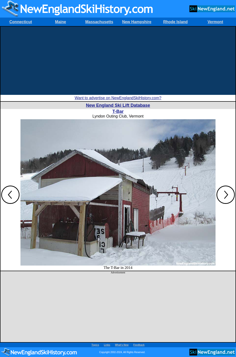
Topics (95, 345)
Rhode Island (175, 22)
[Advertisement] (118, 61)
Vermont (215, 22)
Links (107, 345)
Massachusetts (99, 22)
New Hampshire (136, 22)
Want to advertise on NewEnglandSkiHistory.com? (118, 98)
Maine (60, 22)
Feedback (139, 345)
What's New (122, 345)
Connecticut (21, 22)
